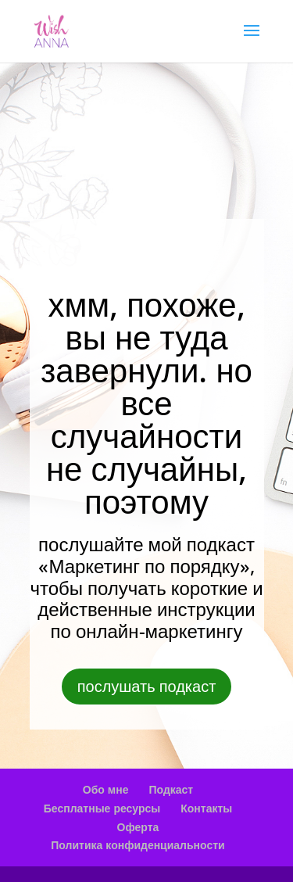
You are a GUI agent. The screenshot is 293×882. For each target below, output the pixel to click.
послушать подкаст (146, 686)
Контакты (206, 808)
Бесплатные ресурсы (102, 808)
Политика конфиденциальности (137, 844)
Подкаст (170, 789)
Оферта (138, 826)
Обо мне (106, 789)
